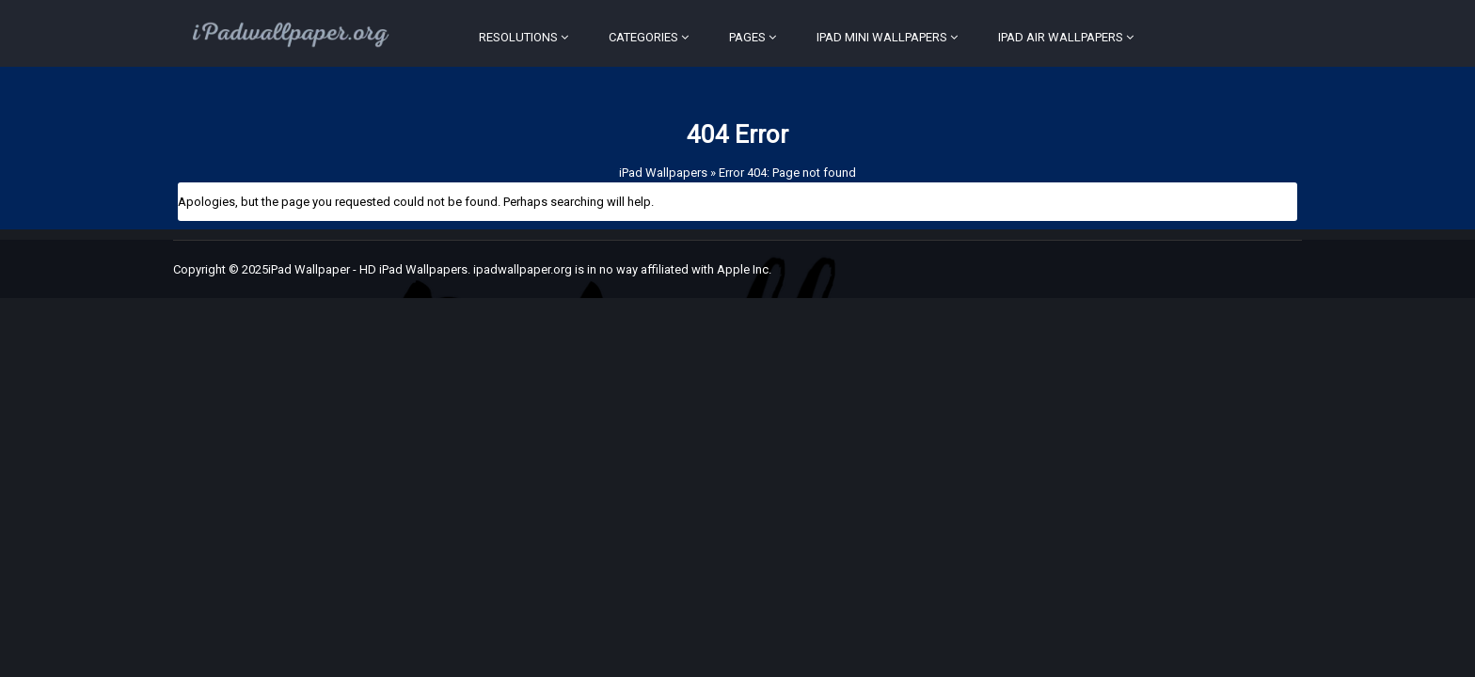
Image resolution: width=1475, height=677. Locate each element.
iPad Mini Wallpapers (882, 37)
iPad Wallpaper (309, 269)
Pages (747, 37)
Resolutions (518, 37)
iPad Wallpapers (663, 172)
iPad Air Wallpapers (1060, 37)
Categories (643, 37)
